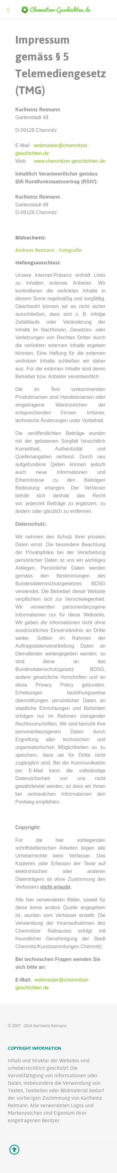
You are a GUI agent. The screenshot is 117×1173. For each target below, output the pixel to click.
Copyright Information (34, 1048)
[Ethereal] (58, 9)
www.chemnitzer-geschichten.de (69, 161)
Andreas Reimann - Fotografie (48, 250)
